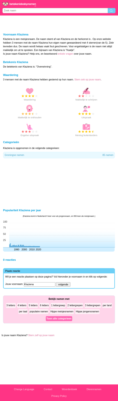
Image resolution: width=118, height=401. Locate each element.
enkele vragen (65, 53)
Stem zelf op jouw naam (41, 335)
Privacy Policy (59, 396)
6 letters (44, 305)
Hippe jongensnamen (87, 311)
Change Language (24, 389)
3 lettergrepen (92, 305)
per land (107, 305)
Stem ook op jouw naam (87, 79)
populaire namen (39, 311)
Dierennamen (94, 389)
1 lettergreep (58, 305)
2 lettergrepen (75, 305)
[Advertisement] (59, 24)
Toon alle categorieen (58, 318)
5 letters (33, 305)
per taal (23, 311)
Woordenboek (69, 389)
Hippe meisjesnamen (61, 311)
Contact (48, 389)
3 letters (10, 305)
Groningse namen (59, 155)
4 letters (22, 305)
